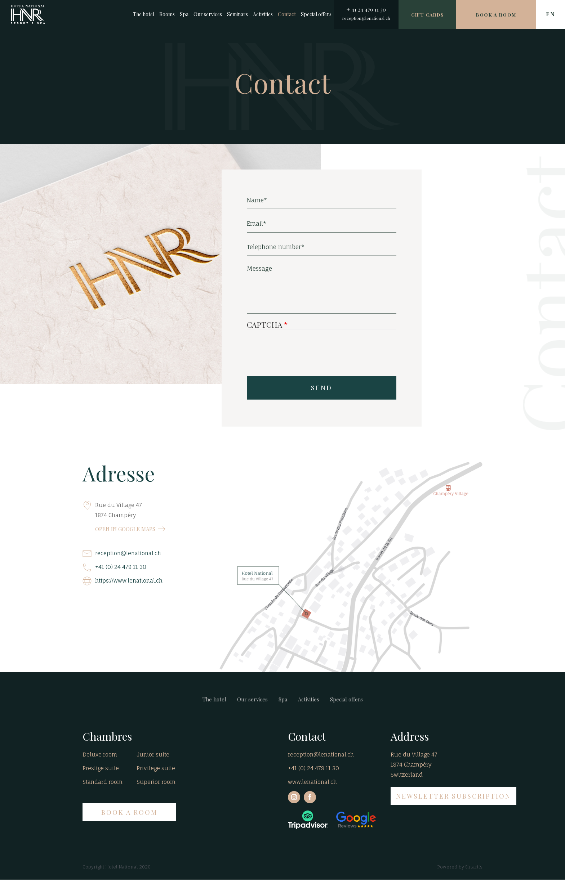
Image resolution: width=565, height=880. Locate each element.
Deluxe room (100, 754)
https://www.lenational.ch (129, 580)
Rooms (167, 14)
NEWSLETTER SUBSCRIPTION (453, 796)
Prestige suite (101, 768)
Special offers (316, 14)
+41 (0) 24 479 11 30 (120, 567)
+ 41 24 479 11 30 (366, 9)
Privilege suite (156, 768)
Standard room (103, 781)
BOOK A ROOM (129, 812)
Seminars (237, 14)
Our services (207, 14)
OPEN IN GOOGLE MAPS (125, 529)
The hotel (143, 14)
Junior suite (153, 754)
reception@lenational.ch (366, 18)
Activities (263, 14)
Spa (184, 14)
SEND (321, 390)
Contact (287, 14)
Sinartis (473, 867)
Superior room (156, 781)
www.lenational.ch (312, 781)
